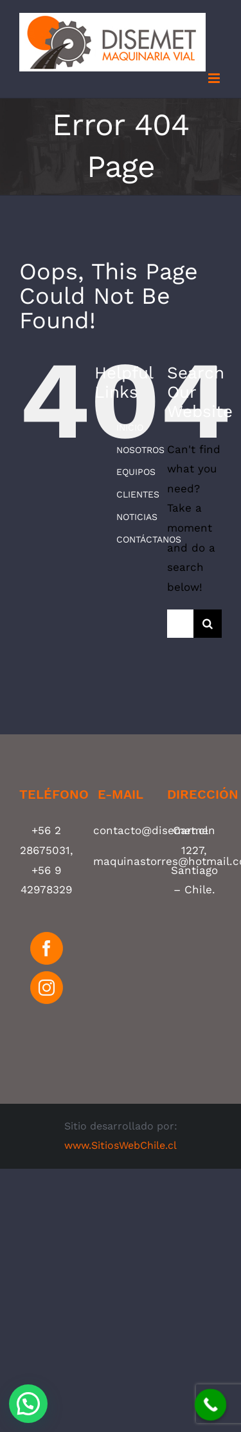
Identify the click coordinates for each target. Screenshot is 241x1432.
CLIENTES (137, 494)
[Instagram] (46, 987)
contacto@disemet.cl (150, 830)
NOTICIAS (136, 517)
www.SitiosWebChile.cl (120, 1145)
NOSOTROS (140, 450)
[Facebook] (46, 948)
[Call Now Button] (211, 1405)
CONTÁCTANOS (148, 539)
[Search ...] (180, 623)
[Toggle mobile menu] (215, 78)
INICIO (129, 427)
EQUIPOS (136, 472)
